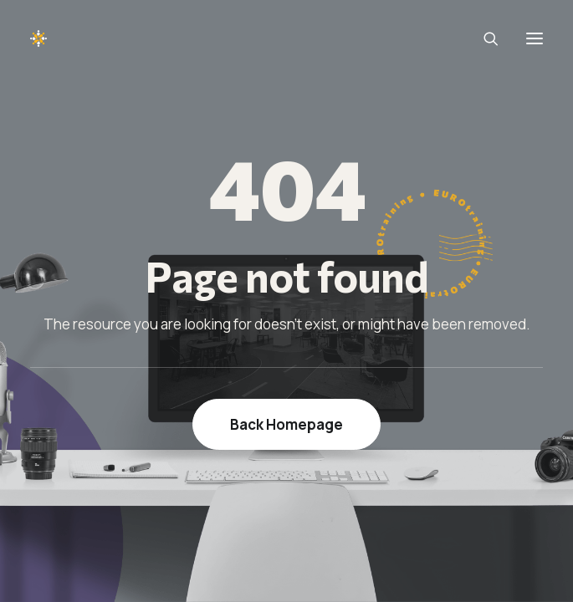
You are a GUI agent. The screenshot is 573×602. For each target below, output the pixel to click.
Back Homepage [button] (286, 424)
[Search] (483, 38)
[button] (534, 38)
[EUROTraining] (78, 38)
